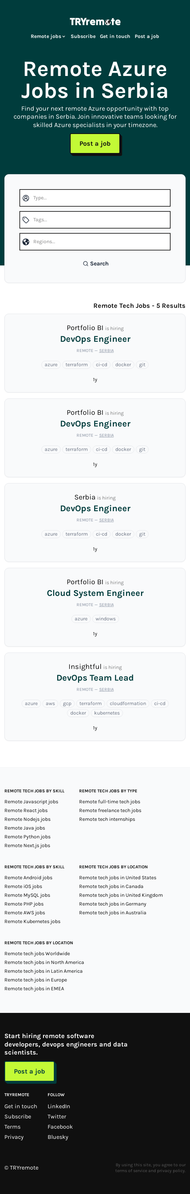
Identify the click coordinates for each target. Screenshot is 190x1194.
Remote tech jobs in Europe (35, 980)
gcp (67, 703)
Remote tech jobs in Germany (112, 904)
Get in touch (115, 36)
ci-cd (101, 364)
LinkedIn (59, 1106)
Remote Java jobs (24, 828)
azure (51, 364)
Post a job (147, 36)
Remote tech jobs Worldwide (37, 953)
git (142, 364)
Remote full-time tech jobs (109, 802)
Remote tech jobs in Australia (112, 913)
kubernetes (107, 713)
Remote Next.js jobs (27, 845)
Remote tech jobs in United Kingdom (121, 895)
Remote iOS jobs (23, 886)
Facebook (60, 1126)
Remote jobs (48, 36)
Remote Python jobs (27, 837)
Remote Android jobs (28, 878)
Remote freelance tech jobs (110, 810)
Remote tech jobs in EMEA (34, 989)
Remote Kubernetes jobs (32, 921)
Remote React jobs (26, 810)
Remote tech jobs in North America (44, 962)
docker (123, 364)
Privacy (13, 1136)
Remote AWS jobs (24, 913)
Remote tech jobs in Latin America (43, 971)
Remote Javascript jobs (31, 802)
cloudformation (128, 703)
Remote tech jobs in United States (117, 878)
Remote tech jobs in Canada (111, 886)
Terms (12, 1126)
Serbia (106, 350)
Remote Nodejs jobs (27, 819)
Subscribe (83, 36)
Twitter (57, 1116)
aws (50, 703)
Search (96, 263)
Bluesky (58, 1136)
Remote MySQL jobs (27, 895)
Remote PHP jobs (24, 904)
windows (106, 619)
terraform (77, 364)
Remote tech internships (107, 819)
